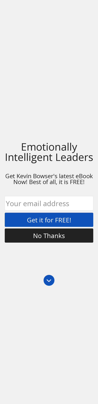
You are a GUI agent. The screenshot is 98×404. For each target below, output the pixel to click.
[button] (49, 152)
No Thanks (49, 235)
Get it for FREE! (49, 219)
